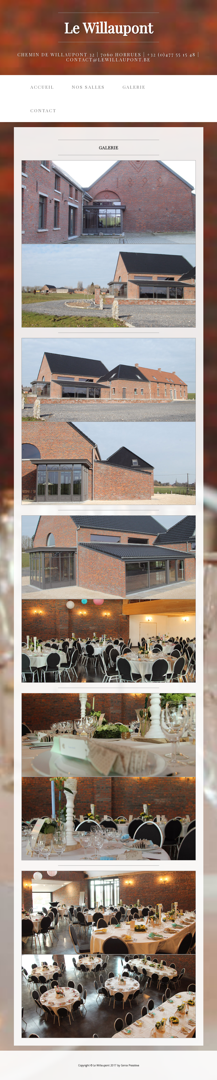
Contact (43, 110)
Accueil (42, 87)
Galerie (134, 87)
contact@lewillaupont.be (108, 60)
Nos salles (88, 87)
